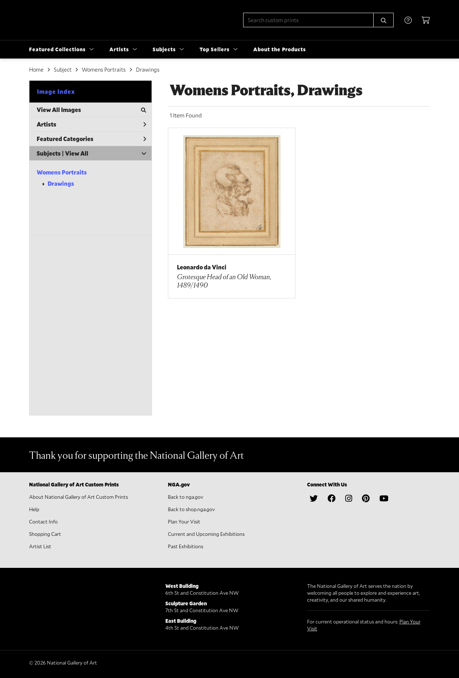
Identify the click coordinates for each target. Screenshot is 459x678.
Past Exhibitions (185, 546)
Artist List (40, 546)
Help (34, 509)
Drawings (61, 183)
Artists (91, 124)
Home (36, 69)
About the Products (279, 49)
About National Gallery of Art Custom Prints (78, 496)
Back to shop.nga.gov (191, 509)
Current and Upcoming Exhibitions (206, 533)
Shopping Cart (45, 533)
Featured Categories (91, 139)
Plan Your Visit (184, 521)
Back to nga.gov (185, 496)
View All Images (91, 109)
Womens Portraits (62, 172)
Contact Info (43, 521)
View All (76, 153)
